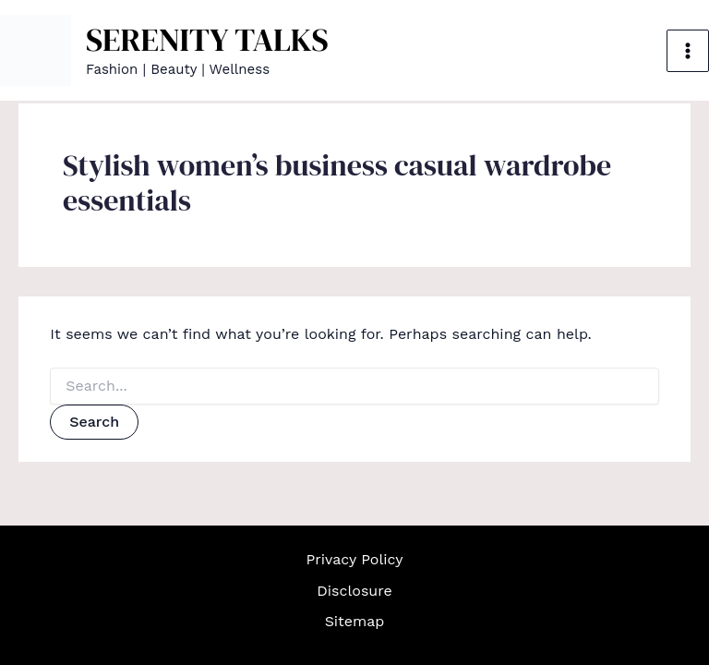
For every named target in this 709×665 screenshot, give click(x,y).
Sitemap (355, 621)
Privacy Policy (354, 559)
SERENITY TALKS (207, 40)
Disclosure (354, 590)
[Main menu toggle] (688, 51)
